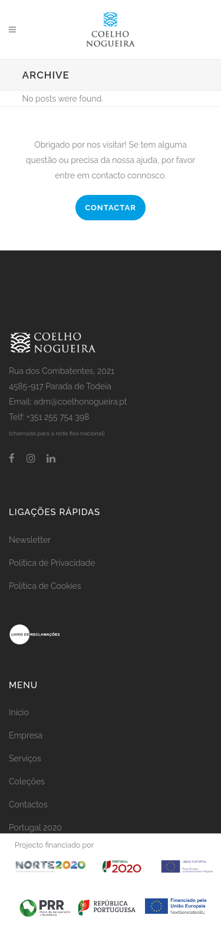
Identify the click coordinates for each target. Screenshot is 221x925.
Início (19, 712)
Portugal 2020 (35, 827)
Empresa (25, 735)
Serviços (25, 758)
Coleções (27, 781)
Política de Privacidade (52, 563)
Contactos (28, 804)
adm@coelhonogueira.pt (80, 401)
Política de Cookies (45, 586)
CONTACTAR (110, 207)
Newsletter (30, 540)
